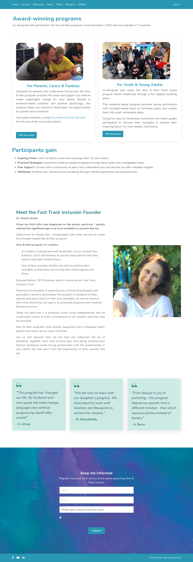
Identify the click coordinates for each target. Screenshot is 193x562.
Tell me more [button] (26, 135)
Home (15, 4)
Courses (25, 4)
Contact (82, 4)
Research (70, 4)
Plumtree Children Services (69, 117)
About (59, 4)
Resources (38, 4)
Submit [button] (96, 530)
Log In (176, 4)
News (50, 4)
